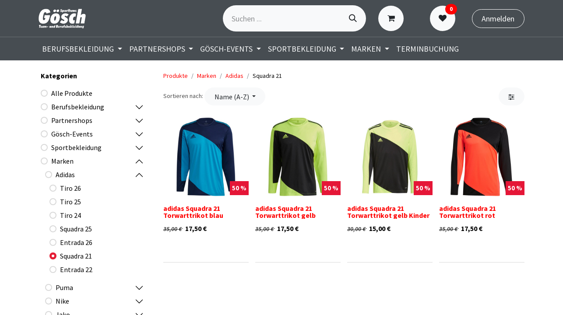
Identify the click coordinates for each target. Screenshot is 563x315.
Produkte (175, 76)
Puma (64, 287)
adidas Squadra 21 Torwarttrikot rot (467, 212)
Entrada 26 (76, 242)
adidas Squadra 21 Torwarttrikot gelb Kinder (388, 212)
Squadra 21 (76, 256)
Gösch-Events (72, 134)
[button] (234, 96)
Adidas (65, 174)
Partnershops (71, 120)
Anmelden (498, 19)
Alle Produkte (71, 93)
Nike (62, 301)
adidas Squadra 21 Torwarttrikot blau (193, 212)
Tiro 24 (70, 215)
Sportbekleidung (76, 147)
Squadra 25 (76, 228)
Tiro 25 (70, 201)
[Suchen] (353, 18)
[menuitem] (82, 48)
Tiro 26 (70, 188)
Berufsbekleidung (77, 106)
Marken (62, 161)
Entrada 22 (76, 269)
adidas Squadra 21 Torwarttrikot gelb (285, 212)
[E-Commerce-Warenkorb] (393, 18)
